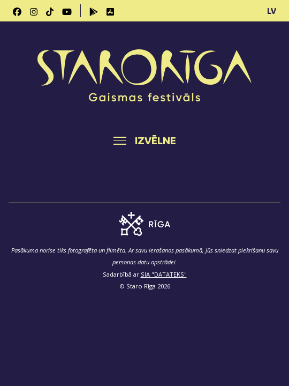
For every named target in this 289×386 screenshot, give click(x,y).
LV (271, 10)
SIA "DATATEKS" (164, 274)
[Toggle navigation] (144, 140)
